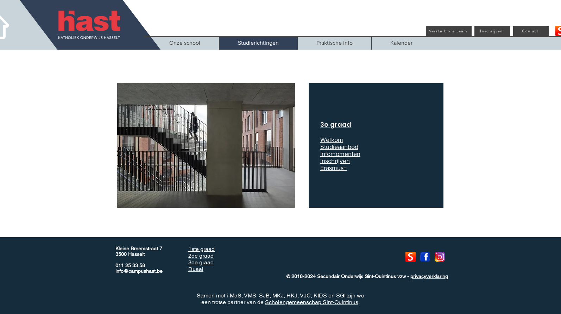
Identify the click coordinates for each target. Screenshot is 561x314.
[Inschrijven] (492, 31)
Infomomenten (340, 153)
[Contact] (531, 31)
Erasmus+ (333, 167)
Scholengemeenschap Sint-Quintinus (311, 302)
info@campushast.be (139, 271)
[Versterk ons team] (449, 31)
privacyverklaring (429, 276)
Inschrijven (335, 160)
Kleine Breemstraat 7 (138, 248)
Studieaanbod (339, 146)
